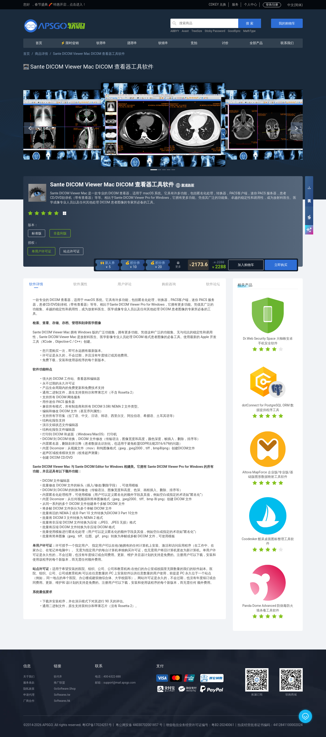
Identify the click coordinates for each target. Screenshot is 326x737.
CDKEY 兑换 (217, 4)
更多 (178, 264)
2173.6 (198, 265)
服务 (235, 4)
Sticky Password (215, 31)
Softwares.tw (62, 694)
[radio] (30, 213)
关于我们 (28, 676)
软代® (57, 676)
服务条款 (28, 682)
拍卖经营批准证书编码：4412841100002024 (270, 725)
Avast (185, 31)
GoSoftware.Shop (64, 688)
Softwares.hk (62, 700)
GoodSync (234, 31)
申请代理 (28, 694)
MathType (249, 31)
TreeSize (196, 31)
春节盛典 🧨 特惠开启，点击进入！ (60, 4)
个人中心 (250, 4)
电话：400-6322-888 (108, 676)
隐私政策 (28, 688)
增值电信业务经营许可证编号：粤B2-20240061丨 (201, 725)
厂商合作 (28, 700)
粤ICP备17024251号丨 (98, 725)
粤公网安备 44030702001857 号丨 (141, 725)
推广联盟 (59, 682)
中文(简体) (295, 5)
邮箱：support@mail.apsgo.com (115, 682)
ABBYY (174, 31)
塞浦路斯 (184, 185)
